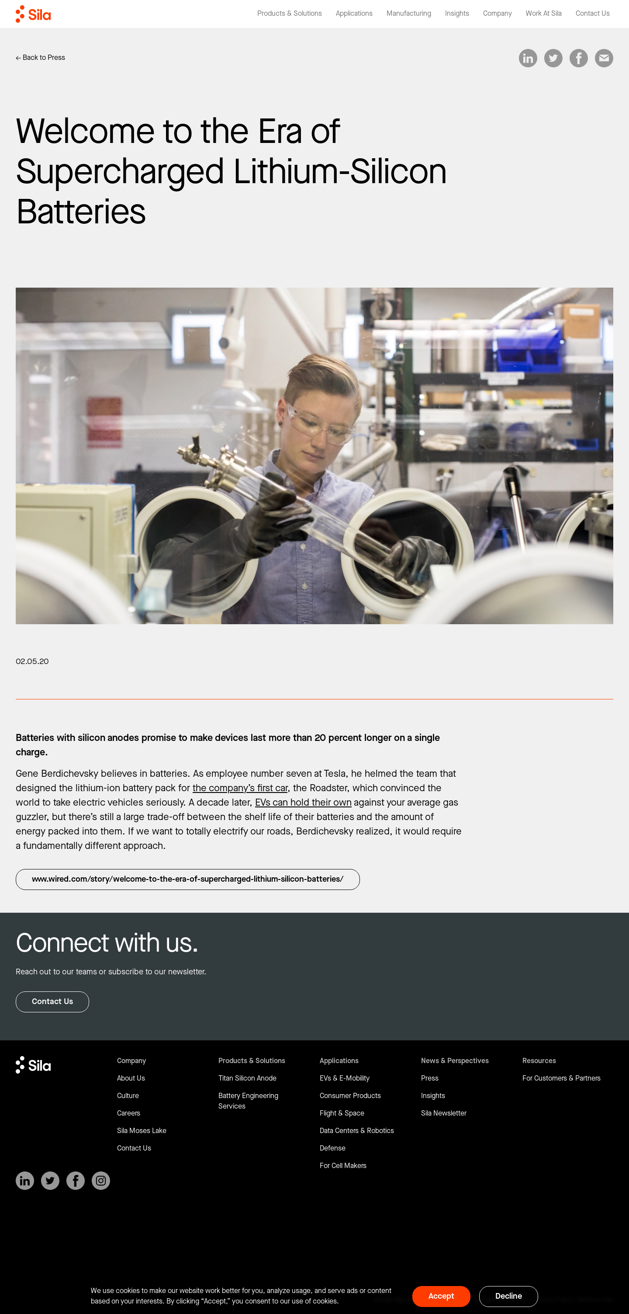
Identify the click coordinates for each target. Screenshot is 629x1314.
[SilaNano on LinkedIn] (25, 1180)
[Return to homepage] (33, 14)
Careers (128, 1113)
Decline (508, 1296)
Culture (128, 1096)
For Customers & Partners (561, 1078)
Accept (441, 1296)
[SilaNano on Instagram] (101, 1180)
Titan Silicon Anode (247, 1078)
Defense (333, 1148)
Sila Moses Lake (141, 1131)
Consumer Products (350, 1096)
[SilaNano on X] (50, 1180)
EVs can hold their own (303, 803)
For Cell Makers (343, 1166)
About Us (131, 1078)
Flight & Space (342, 1113)
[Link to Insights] (40, 58)
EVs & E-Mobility (345, 1078)
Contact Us (52, 1002)
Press (430, 1078)
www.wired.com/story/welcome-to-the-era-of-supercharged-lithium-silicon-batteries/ (188, 879)
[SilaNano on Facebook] (75, 1180)
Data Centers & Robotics (357, 1131)
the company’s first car (240, 788)
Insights (433, 1096)
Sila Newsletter (444, 1113)
